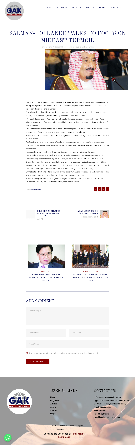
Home (43, 47)
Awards (53, 411)
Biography (54, 401)
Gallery (53, 407)
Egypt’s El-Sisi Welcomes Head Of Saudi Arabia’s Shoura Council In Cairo (91, 278)
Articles (53, 404)
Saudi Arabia (35, 189)
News (70, 28)
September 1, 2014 (56, 28)
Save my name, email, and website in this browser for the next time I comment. (63, 353)
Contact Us (106, 391)
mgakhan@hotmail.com (104, 414)
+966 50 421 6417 (101, 411)
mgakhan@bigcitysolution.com (107, 417)
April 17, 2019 (46, 272)
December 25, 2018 (90, 272)
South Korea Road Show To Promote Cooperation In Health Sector (46, 278)
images (53, 414)
